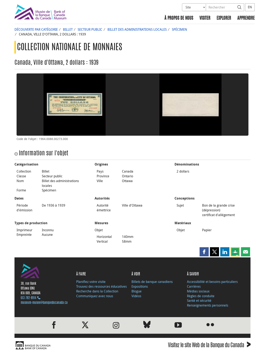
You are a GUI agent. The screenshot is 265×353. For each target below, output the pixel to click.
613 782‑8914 (28, 298)
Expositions (139, 286)
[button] (204, 251)
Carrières (194, 286)
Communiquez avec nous (94, 296)
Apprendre (246, 18)
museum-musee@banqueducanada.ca (44, 302)
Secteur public (90, 29)
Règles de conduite (200, 296)
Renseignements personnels (207, 305)
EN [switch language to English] (250, 7)
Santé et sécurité (199, 300)
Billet (68, 29)
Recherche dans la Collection (97, 291)
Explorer (224, 18)
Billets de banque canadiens (152, 281)
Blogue (136, 291)
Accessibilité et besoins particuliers (212, 281)
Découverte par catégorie (36, 29)
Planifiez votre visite (91, 281)
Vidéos (136, 296)
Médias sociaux (198, 291)
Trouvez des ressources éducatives (101, 286)
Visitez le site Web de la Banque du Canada (209, 346)
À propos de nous (178, 18)
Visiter (204, 18)
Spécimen (179, 29)
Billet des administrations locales (137, 29)
